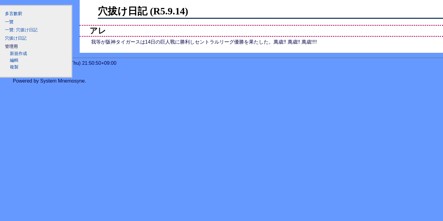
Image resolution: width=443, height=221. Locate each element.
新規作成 (18, 53)
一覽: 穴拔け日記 (21, 29)
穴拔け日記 (15, 38)
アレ (98, 30)
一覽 (9, 21)
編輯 (14, 60)
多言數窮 (13, 13)
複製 (14, 66)
